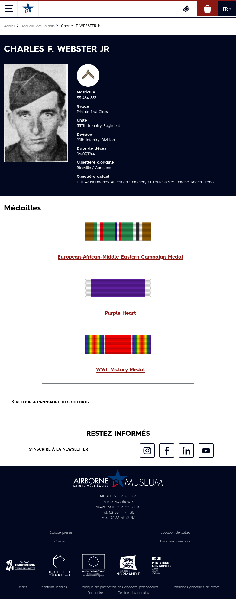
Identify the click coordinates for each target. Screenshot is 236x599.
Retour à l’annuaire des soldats (50, 402)
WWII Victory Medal (120, 370)
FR (227, 9)
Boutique (207, 8)
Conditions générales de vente (196, 587)
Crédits (22, 587)
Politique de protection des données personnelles (119, 587)
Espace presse (61, 533)
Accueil (9, 26)
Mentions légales (53, 587)
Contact (60, 541)
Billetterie (186, 8)
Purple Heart (120, 313)
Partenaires (95, 593)
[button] (118, 257)
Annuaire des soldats (38, 26)
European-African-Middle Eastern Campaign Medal (120, 257)
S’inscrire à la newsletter (58, 449)
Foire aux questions (175, 541)
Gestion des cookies (133, 593)
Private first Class (92, 112)
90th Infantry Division (96, 140)
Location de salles (175, 533)
